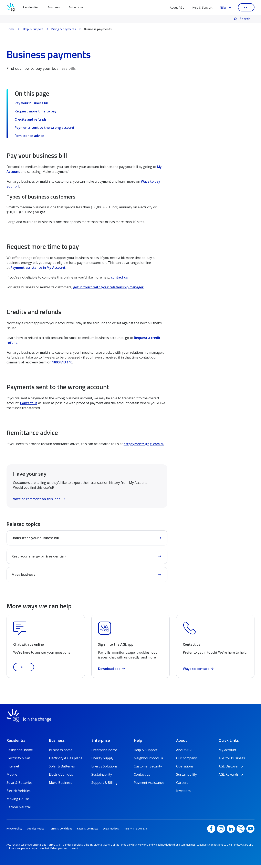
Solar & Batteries (19, 782)
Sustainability (101, 774)
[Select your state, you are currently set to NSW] (226, 7)
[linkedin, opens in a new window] (231, 829)
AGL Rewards (231, 774)
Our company (186, 758)
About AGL (177, 7)
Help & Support (202, 7)
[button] (23, 667)
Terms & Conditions (60, 828)
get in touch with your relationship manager (108, 287)
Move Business (60, 782)
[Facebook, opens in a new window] (211, 829)
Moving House (18, 799)
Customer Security (148, 766)
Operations (185, 766)
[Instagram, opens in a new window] (221, 829)
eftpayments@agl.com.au (144, 444)
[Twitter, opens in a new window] (241, 829)
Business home (60, 750)
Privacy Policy (14, 828)
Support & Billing (104, 782)
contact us (119, 277)
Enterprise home (104, 750)
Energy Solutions (104, 766)
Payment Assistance (149, 782)
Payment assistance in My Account (37, 267)
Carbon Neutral (19, 807)
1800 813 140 (62, 362)
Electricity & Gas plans (65, 758)
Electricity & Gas (19, 758)
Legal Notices (111, 828)
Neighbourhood (149, 758)
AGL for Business (232, 758)
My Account (227, 750)
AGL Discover (231, 766)
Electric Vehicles (19, 790)
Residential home (20, 750)
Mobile (12, 774)
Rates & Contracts (87, 828)
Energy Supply (102, 758)
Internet (13, 766)
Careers (182, 782)
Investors (183, 790)
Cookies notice (35, 828)
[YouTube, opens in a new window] (250, 829)
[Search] (242, 19)
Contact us (28, 403)
